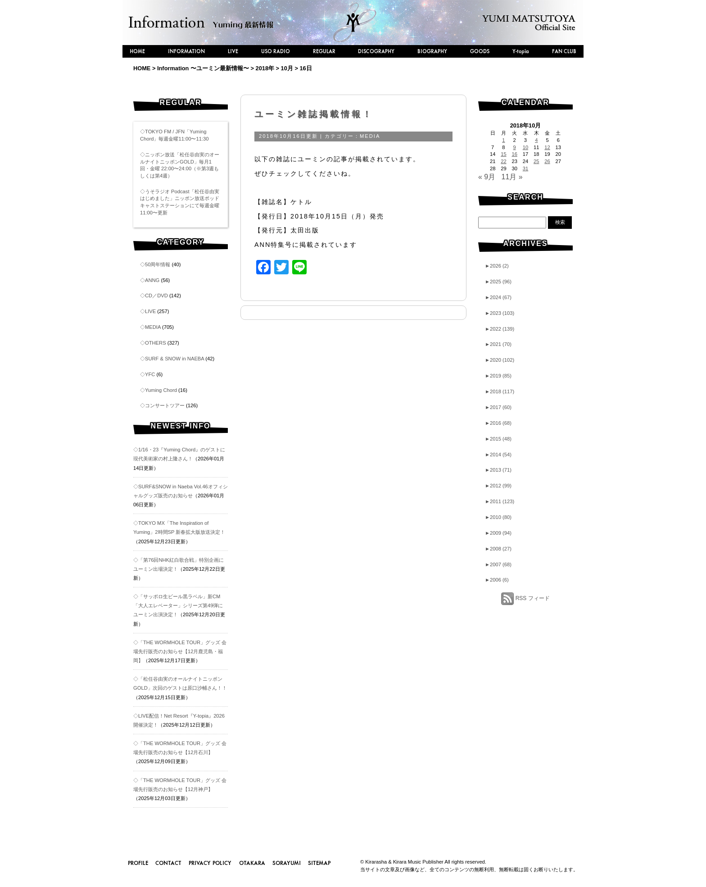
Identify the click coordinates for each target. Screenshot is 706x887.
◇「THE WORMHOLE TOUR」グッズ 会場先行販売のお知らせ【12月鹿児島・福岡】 (179, 651)
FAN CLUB (564, 51)
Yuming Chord (161, 390)
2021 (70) (498, 344)
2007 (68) (498, 564)
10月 (287, 68)
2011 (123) (499, 501)
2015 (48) (498, 438)
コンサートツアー (165, 405)
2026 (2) (497, 265)
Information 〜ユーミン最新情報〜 (203, 68)
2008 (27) (498, 548)
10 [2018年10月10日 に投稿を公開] (525, 147)
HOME (137, 51)
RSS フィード (533, 598)
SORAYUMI (286, 862)
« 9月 (486, 177)
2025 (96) (498, 281)
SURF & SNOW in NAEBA (174, 358)
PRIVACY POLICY (210, 862)
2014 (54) (498, 454)
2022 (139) (499, 329)
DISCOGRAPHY (376, 51)
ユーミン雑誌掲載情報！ (313, 114)
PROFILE (138, 862)
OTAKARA (252, 862)
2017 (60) (498, 407)
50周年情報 (157, 264)
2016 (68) (498, 423)
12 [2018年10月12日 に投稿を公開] (547, 147)
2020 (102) (499, 360)
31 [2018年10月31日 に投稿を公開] (525, 168)
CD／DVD (156, 295)
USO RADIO (275, 51)
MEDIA (153, 327)
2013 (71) (498, 470)
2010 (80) (498, 517)
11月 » (512, 177)
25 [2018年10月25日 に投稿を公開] (536, 161)
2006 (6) (497, 579)
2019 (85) (498, 375)
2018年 (265, 68)
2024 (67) (498, 297)
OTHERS (155, 343)
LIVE (233, 51)
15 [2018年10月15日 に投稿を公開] (503, 154)
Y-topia (520, 51)
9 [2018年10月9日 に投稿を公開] (514, 147)
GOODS (479, 51)
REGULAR (324, 51)
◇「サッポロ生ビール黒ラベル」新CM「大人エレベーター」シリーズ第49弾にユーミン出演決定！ (178, 605)
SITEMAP (319, 862)
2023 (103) (499, 313)
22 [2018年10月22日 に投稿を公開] (503, 161)
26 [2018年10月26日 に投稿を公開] (547, 161)
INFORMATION (186, 51)
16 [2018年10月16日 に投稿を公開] (514, 154)
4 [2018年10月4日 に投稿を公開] (536, 140)
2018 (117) (499, 391)
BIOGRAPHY (432, 51)
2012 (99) (498, 485)
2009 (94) (498, 533)
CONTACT (168, 862)
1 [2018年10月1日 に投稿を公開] (503, 140)
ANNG (152, 280)
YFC (150, 374)
